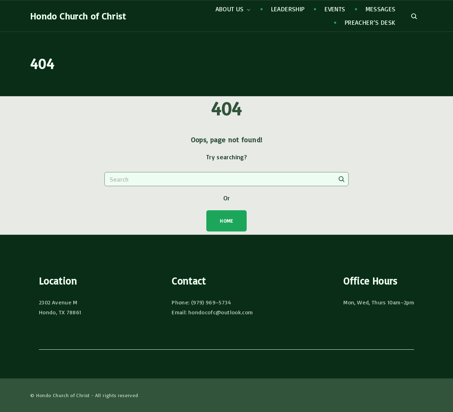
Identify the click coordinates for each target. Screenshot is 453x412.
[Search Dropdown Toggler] (414, 16)
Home (226, 221)
